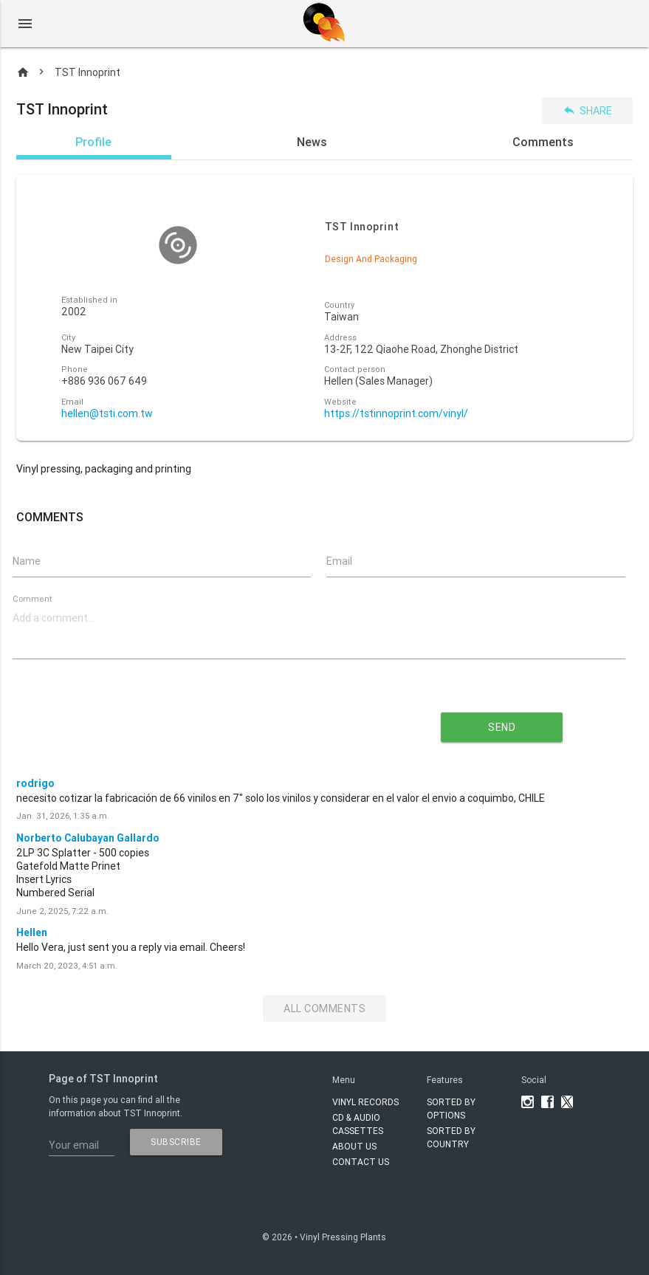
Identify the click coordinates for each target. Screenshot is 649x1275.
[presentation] (187, 722)
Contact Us (360, 1161)
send (501, 727)
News (312, 141)
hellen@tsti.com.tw (107, 413)
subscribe (176, 1141)
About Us (354, 1146)
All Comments (324, 1008)
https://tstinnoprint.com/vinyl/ (396, 413)
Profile (93, 141)
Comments (543, 141)
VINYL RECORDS (365, 1101)
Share (587, 110)
